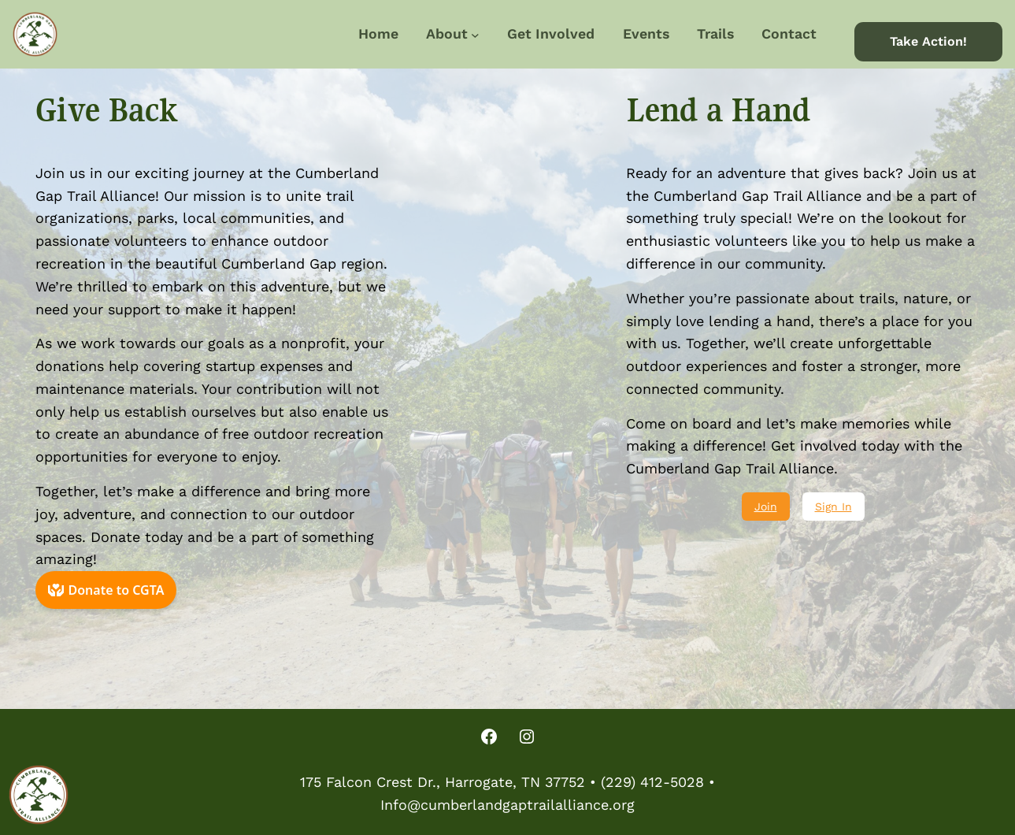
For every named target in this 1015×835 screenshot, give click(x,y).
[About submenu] (475, 34)
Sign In (833, 506)
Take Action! (928, 41)
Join (765, 506)
